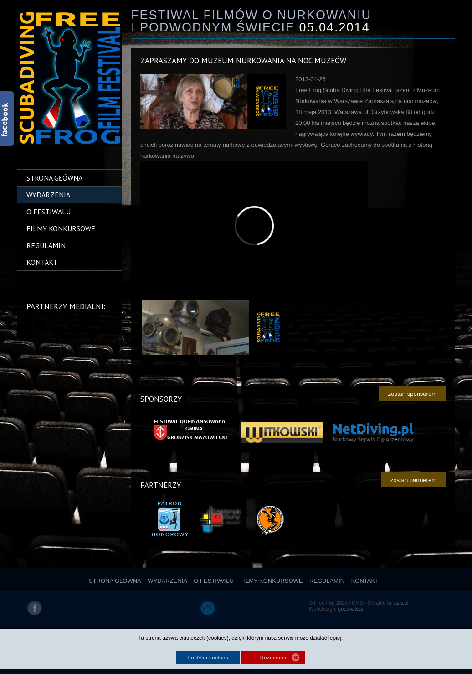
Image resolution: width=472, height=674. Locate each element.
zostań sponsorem (412, 393)
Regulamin (46, 245)
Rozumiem (273, 657)
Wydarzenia (48, 194)
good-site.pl (351, 609)
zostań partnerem (413, 480)
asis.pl (401, 603)
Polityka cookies (208, 657)
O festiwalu (48, 211)
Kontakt (41, 262)
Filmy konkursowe (60, 228)
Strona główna (54, 177)
